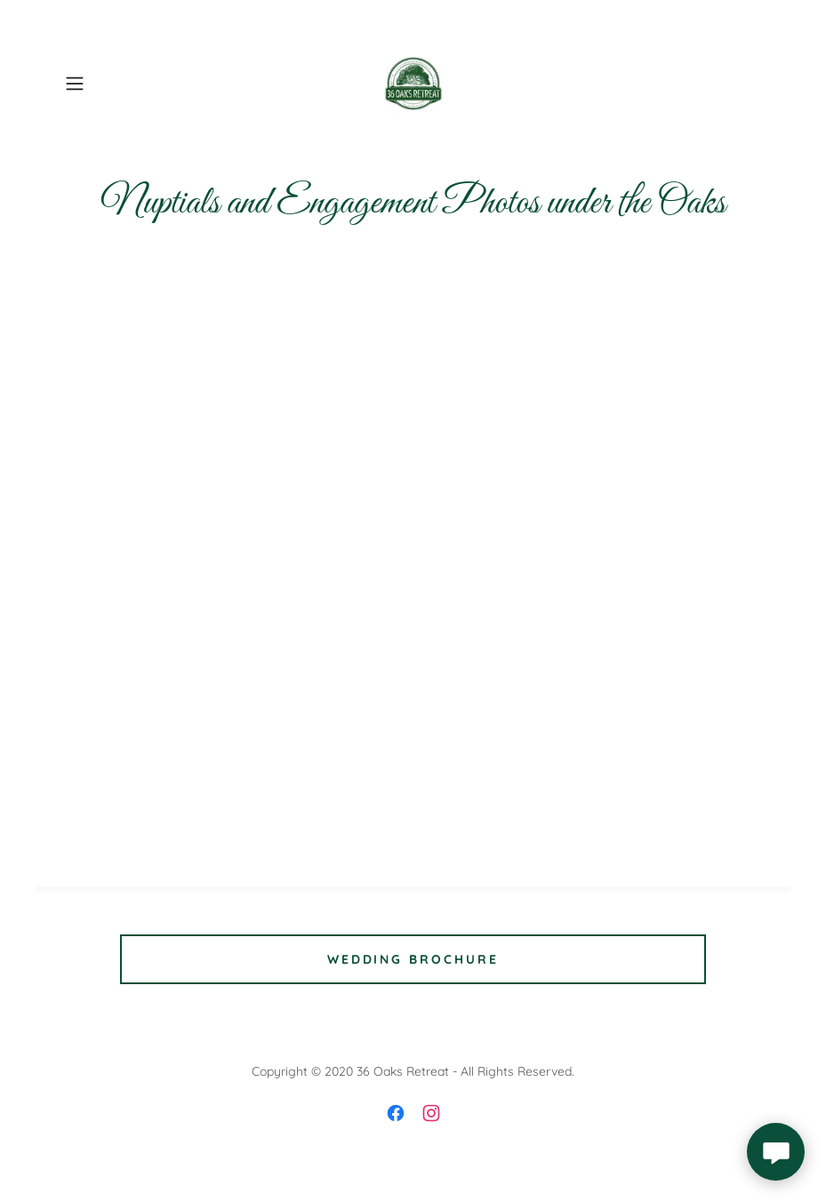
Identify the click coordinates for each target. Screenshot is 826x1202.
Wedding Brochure (413, 959)
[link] (413, 83)
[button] (110, 83)
